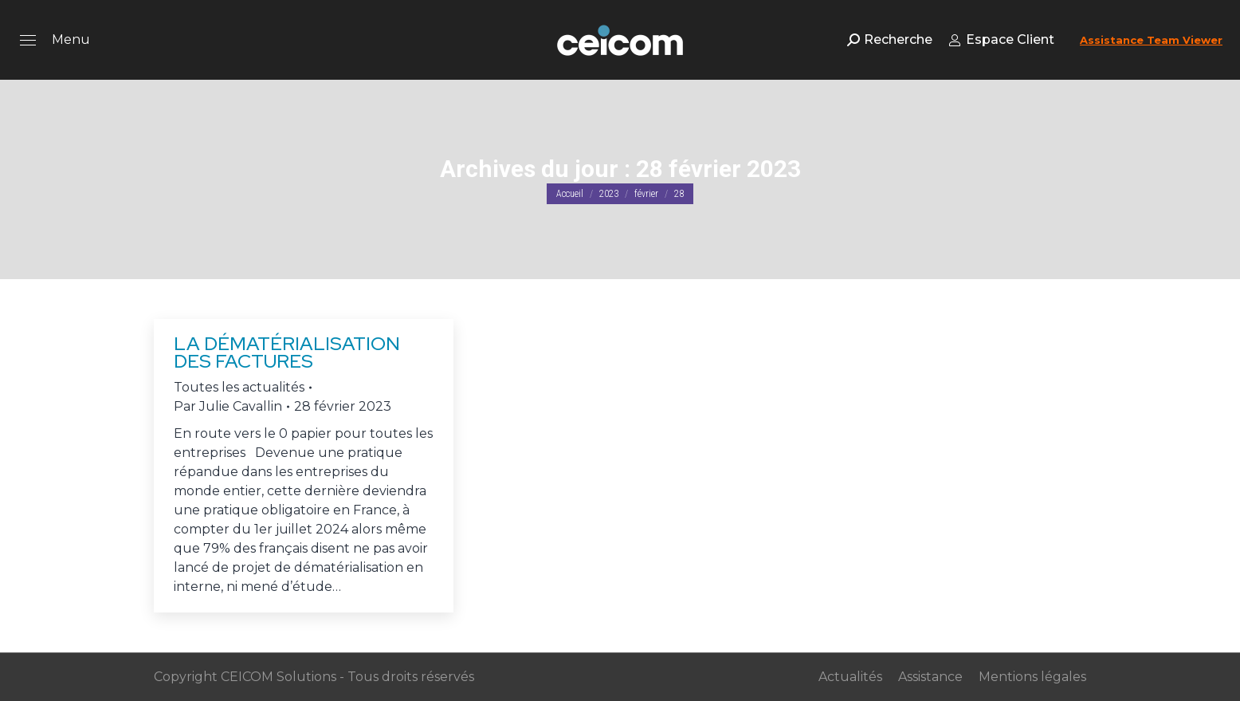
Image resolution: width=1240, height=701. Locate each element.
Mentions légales (1032, 676)
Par (228, 406)
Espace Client (1001, 39)
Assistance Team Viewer (1151, 39)
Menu (71, 39)
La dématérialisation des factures (287, 352)
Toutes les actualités (239, 387)
